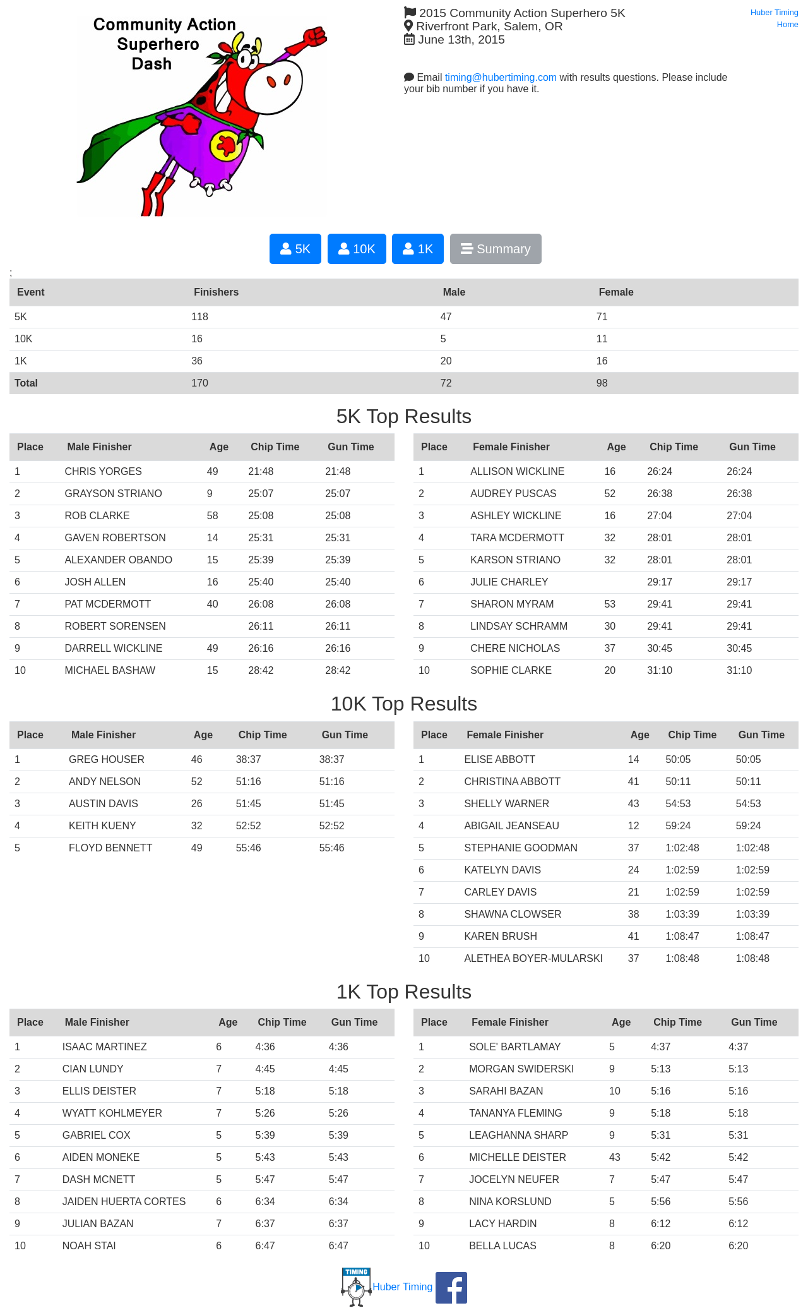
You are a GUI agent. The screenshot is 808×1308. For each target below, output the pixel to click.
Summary (496, 249)
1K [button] (418, 249)
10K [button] (357, 249)
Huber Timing (386, 1286)
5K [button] (295, 249)
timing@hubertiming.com (501, 77)
